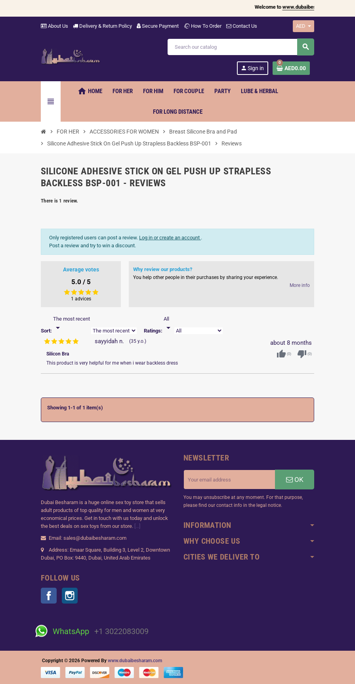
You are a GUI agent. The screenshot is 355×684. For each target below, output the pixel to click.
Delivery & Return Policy (102, 26)
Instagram (70, 596)
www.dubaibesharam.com (135, 660)
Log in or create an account (170, 238)
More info (300, 285)
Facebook (49, 596)
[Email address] (229, 479)
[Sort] (71, 323)
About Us (54, 26)
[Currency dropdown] (303, 26)
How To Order (202, 26)
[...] (137, 526)
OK (294, 479)
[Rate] (168, 323)
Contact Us (241, 26)
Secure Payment (158, 26)
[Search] (240, 46)
